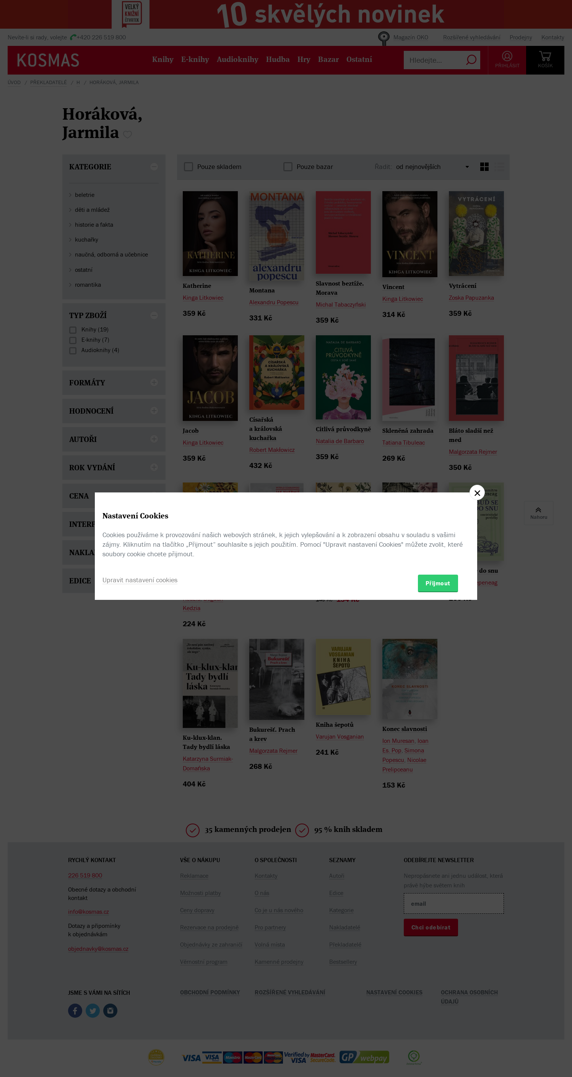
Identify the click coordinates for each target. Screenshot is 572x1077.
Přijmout (438, 583)
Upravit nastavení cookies (139, 579)
